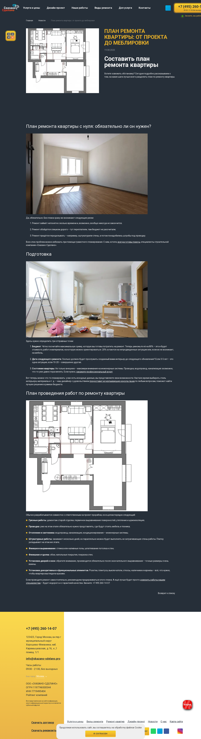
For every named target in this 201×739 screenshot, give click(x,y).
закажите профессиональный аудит (94, 371)
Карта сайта (176, 721)
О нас (164, 721)
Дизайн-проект (136, 721)
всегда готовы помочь (129, 242)
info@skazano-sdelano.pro (43, 658)
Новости (41, 20)
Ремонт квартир (115, 721)
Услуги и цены (75, 721)
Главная (29, 20)
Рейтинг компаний (36, 695)
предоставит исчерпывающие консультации (112, 381)
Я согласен (101, 733)
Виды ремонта (95, 721)
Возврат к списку (166, 593)
